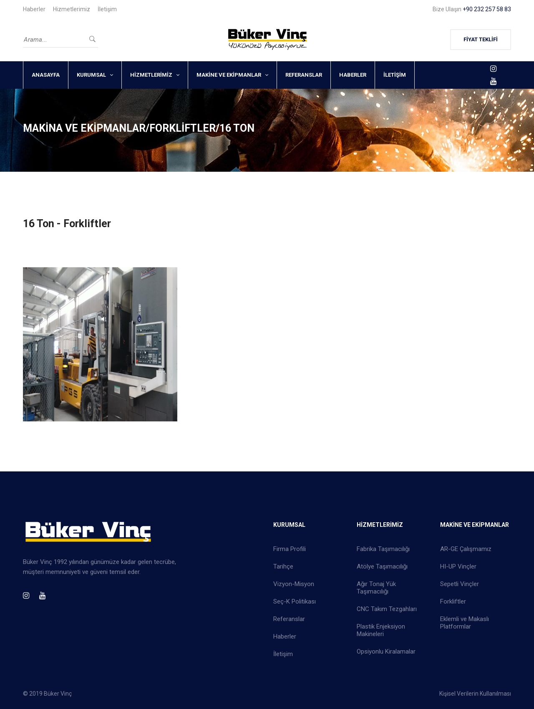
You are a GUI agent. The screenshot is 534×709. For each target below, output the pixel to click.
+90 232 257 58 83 (487, 9)
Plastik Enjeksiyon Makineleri (381, 630)
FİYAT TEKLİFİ (480, 39)
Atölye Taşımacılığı (382, 566)
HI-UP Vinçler (458, 566)
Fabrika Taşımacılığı (383, 549)
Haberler (34, 9)
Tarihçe (283, 566)
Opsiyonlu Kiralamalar (386, 651)
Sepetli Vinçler (459, 584)
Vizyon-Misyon (293, 584)
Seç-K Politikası (294, 601)
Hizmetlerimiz (71, 9)
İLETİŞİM (394, 75)
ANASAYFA (46, 75)
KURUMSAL (91, 75)
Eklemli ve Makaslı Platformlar (464, 622)
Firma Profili (289, 549)
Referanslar (289, 619)
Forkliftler (453, 601)
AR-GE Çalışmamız (465, 549)
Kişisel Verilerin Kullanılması (475, 693)
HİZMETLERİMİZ (151, 75)
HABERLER (352, 75)
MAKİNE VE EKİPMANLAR (228, 75)
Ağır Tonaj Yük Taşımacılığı (376, 587)
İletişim (107, 9)
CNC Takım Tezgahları (387, 609)
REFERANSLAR (303, 75)
